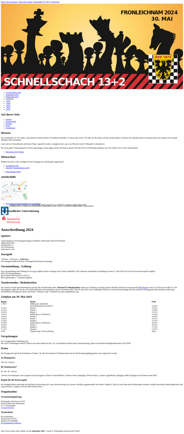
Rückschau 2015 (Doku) (15, 152)
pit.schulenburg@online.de (11, 423)
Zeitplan (9, 124)
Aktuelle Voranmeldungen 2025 (18, 168)
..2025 (8, 101)
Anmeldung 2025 (12, 95)
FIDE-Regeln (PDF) (13, 172)
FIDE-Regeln (143, 287)
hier (35, 271)
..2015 (8, 109)
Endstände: (10, 99)
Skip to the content (25, 2)
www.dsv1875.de (7, 408)
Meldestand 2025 (12, 97)
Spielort (9, 119)
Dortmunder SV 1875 (41, 2)
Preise (8, 126)
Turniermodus (11, 122)
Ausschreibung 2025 (13, 93)
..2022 (8, 107)
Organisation (10, 128)
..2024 (8, 103)
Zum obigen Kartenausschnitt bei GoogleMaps (23, 204)
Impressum (55, 2)
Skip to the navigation (9, 2)
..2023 (8, 105)
